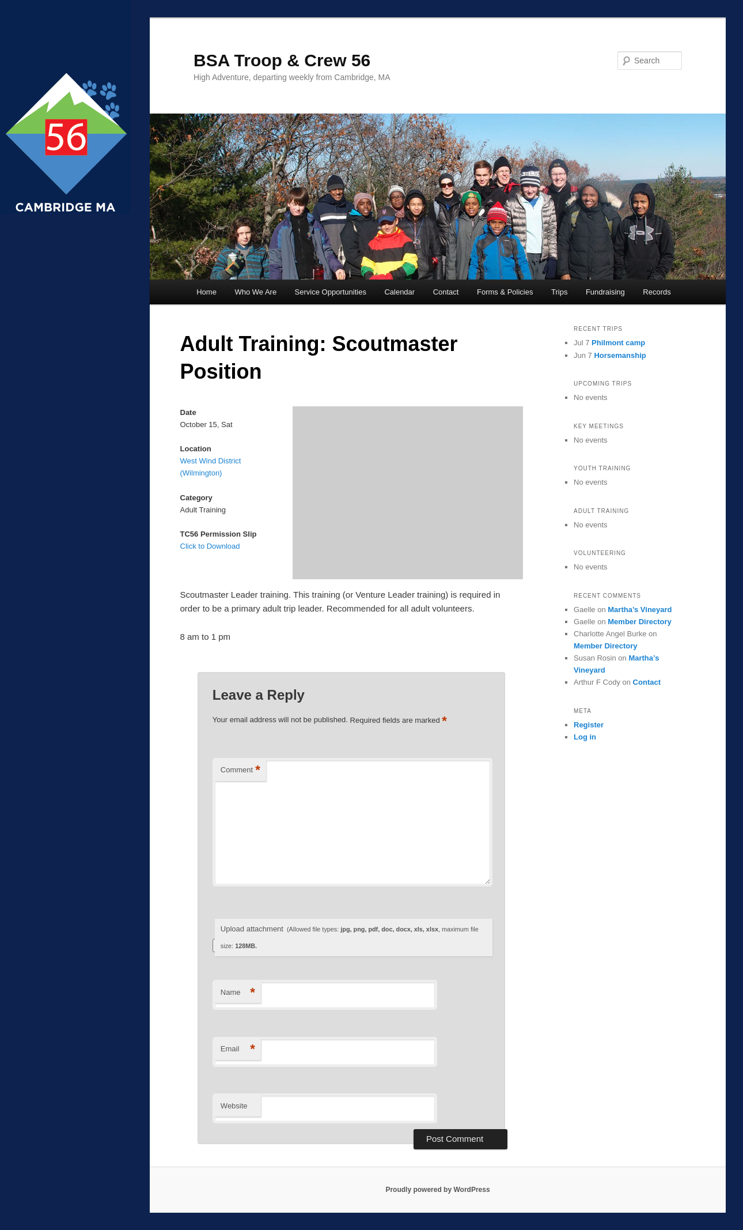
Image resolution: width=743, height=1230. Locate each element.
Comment (240, 770)
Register (589, 724)
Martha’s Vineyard (640, 609)
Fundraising (605, 292)
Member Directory (640, 621)
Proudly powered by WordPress (437, 1190)
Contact (446, 292)
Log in (585, 737)
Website (234, 1105)
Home (206, 292)
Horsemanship (620, 355)
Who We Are (255, 292)
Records (656, 292)
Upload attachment (350, 937)
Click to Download (210, 546)
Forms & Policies (505, 292)
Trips (559, 292)
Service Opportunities (330, 292)
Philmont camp (618, 342)
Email (238, 1049)
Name (238, 992)
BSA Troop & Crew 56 (282, 60)
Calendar (399, 292)
